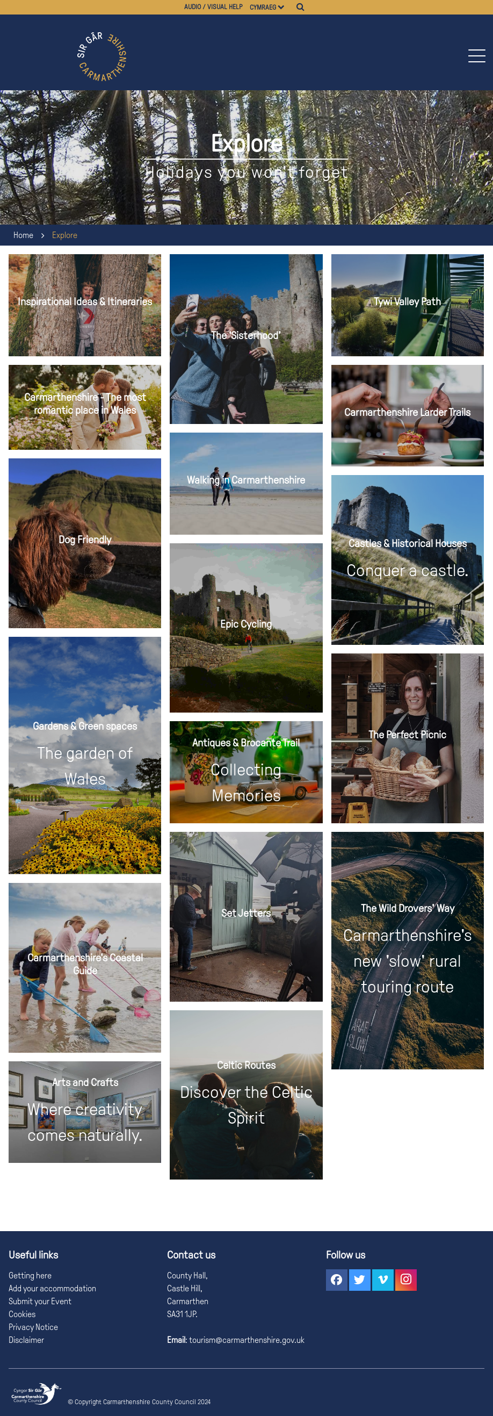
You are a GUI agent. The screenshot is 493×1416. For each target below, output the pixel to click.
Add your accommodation (52, 1288)
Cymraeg (263, 7)
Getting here (30, 1275)
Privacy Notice (33, 1327)
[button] (476, 56)
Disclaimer (26, 1340)
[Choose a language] (286, 7)
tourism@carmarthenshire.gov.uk (246, 1340)
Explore (64, 235)
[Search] (300, 7)
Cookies (22, 1314)
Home (23, 235)
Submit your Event (40, 1301)
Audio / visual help (213, 7)
